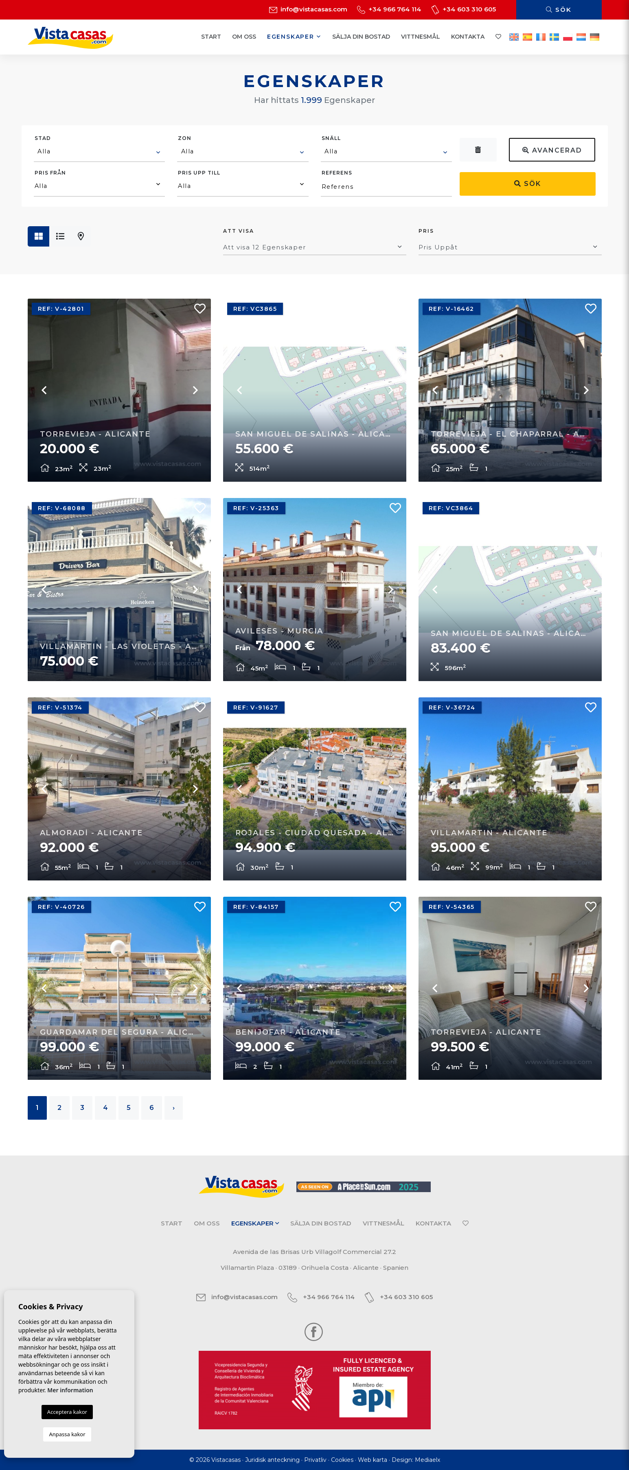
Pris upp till (199, 172)
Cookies (342, 1459)
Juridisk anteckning (272, 1459)
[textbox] (100, 151)
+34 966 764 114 (389, 9)
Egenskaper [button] (294, 36)
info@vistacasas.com (308, 9)
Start (211, 36)
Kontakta (467, 36)
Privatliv (315, 1459)
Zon (184, 138)
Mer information (70, 1390)
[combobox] (99, 152)
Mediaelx (427, 1459)
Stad (43, 138)
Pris (426, 231)
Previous (44, 390)
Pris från (50, 172)
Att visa (238, 231)
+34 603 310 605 (463, 9)
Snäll (331, 138)
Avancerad (552, 150)
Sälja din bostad (361, 36)
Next (194, 390)
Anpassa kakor (67, 1434)
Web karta (372, 1459)
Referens (337, 172)
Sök (559, 9)
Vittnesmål (420, 36)
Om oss (244, 36)
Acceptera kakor (67, 1411)
